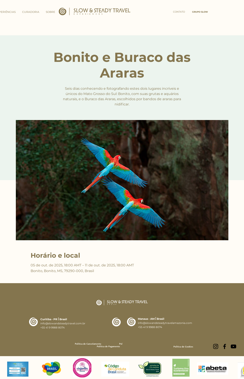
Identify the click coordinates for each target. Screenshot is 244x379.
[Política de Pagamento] (108, 346)
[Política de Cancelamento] (88, 343)
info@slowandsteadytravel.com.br (62, 323)
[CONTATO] (179, 12)
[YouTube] (233, 346)
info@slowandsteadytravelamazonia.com (165, 323)
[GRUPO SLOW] (200, 12)
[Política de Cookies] (183, 346)
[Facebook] (224, 346)
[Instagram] (215, 346)
